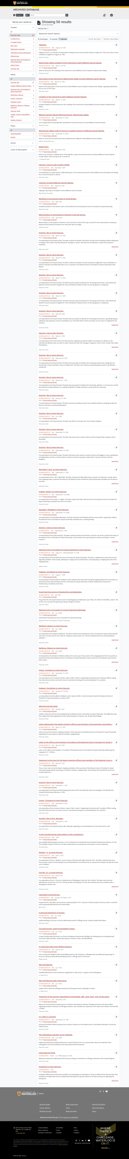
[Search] (47, 15)
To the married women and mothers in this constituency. (61, 834)
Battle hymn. (44, 147)
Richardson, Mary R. (22, 95)
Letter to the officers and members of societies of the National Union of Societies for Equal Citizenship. (76, 742)
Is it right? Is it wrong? (47, 1017)
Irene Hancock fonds (50, 50)
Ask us (94, 1111)
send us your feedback (70, 1117)
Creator (14, 27)
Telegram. (43, 45)
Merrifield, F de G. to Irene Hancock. (53, 469)
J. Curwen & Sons (22, 42)
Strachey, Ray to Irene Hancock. (51, 233)
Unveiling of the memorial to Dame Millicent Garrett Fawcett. (63, 97)
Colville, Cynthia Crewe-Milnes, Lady (22, 116)
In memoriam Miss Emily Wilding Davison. (55, 947)
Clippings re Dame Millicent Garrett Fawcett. (56, 183)
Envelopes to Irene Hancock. (50, 1067)
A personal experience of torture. (52, 913)
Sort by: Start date (95, 39)
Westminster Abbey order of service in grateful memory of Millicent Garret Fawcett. (71, 131)
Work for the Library (98, 1104)
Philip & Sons (22, 56)
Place (13, 126)
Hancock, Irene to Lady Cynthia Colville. (54, 165)
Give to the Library (98, 1108)
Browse (19, 15)
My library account (46, 1111)
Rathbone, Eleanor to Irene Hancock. (53, 626)
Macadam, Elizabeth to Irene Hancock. (54, 510)
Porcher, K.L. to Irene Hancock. (51, 873)
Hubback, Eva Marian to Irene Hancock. (54, 572)
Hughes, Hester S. (22, 120)
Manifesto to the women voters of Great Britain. (58, 199)
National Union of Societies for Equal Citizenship (22, 61)
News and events (71, 1111)
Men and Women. (46, 965)
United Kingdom (22, 134)
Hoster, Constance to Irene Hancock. (53, 670)
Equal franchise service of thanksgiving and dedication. (60, 592)
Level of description (19, 150)
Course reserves (45, 1108)
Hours (68, 1108)
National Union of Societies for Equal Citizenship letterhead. (62, 610)
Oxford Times (22, 65)
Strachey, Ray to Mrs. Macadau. (51, 818)
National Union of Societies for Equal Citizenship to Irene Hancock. (65, 550)
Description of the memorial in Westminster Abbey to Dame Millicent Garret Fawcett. (72, 79)
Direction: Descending (111, 39)
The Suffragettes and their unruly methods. (56, 1035)
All (11, 32)
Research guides (45, 1104)
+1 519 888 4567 (20, 1133)
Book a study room (72, 1104)
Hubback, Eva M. (22, 102)
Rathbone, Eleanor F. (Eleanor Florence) (22, 106)
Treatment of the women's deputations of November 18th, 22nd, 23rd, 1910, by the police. (74, 997)
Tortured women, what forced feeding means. (57, 929)
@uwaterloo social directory (82, 1143)
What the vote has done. (48, 706)
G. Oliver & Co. (22, 39)
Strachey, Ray (22, 69)
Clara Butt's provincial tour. (49, 895)
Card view (53, 39)
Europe (22, 137)
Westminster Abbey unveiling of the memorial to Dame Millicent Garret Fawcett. (70, 63)
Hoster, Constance (22, 98)
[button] (105, 15)
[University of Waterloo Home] (20, 3)
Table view (63, 39)
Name (13, 75)
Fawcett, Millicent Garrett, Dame (22, 86)
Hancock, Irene (22, 35)
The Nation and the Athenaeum (22, 53)
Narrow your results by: (22, 22)
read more (115, 247)
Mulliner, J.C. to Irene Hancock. (51, 852)
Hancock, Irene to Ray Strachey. (51, 333)
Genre (13, 143)
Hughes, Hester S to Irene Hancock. (53, 492)
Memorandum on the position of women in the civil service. (62, 215)
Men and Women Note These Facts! (53, 981)
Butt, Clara (22, 46)
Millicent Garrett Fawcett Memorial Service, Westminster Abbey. (64, 115)
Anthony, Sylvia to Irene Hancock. (52, 528)
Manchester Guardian (22, 49)
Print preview (43, 39)
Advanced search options (49, 34)
